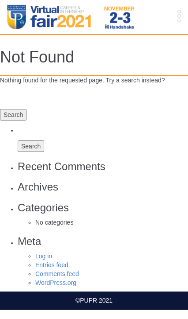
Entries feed (51, 264)
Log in (43, 256)
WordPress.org (55, 282)
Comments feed (57, 273)
